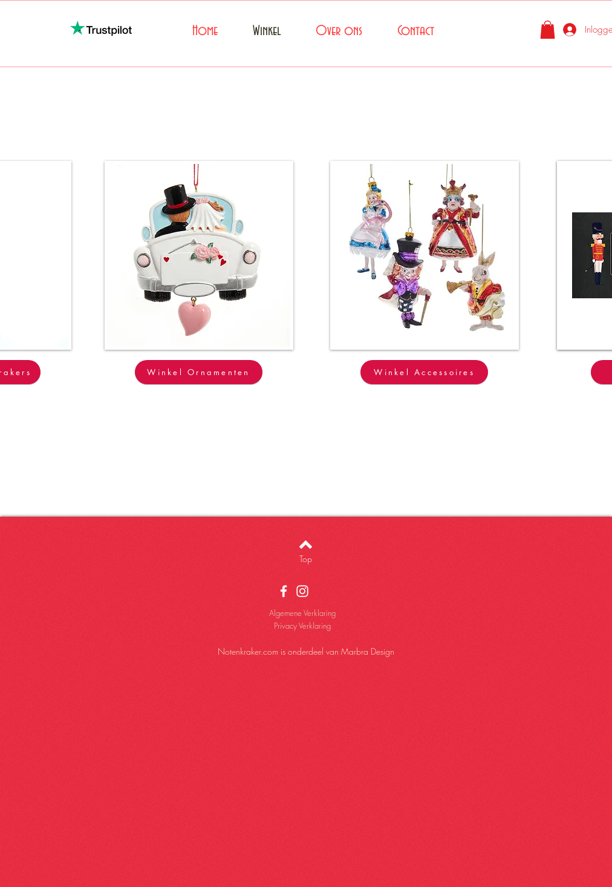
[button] (547, 30)
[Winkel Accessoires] (424, 372)
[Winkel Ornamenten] (198, 372)
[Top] (306, 559)
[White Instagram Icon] (302, 591)
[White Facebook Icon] (283, 591)
